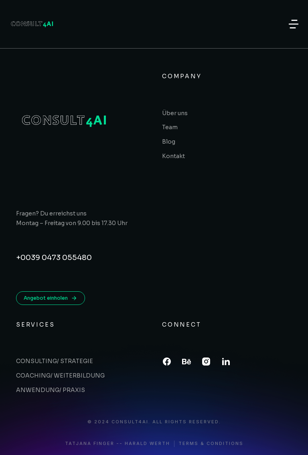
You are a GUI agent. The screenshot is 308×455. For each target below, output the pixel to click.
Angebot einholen (50, 298)
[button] (293, 24)
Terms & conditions (210, 443)
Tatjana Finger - (92, 443)
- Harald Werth (145, 443)
